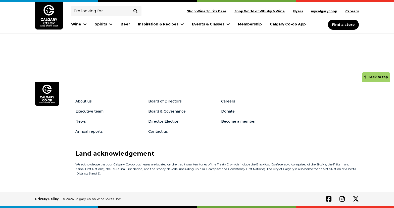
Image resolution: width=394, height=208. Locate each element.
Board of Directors (165, 101)
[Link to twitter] (356, 199)
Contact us (158, 131)
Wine (79, 24)
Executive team (89, 111)
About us (83, 101)
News (80, 121)
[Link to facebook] (328, 199)
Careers (352, 11)
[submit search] (135, 11)
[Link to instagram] (342, 199)
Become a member (238, 121)
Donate (228, 111)
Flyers (298, 11)
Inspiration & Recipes (161, 24)
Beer (125, 24)
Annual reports (89, 131)
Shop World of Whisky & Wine (259, 11)
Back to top (376, 77)
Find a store (343, 24)
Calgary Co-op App (288, 24)
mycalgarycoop (324, 11)
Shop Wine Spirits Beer (206, 11)
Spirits (104, 24)
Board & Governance (167, 111)
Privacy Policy (47, 199)
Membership (250, 24)
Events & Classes (211, 24)
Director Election (163, 121)
